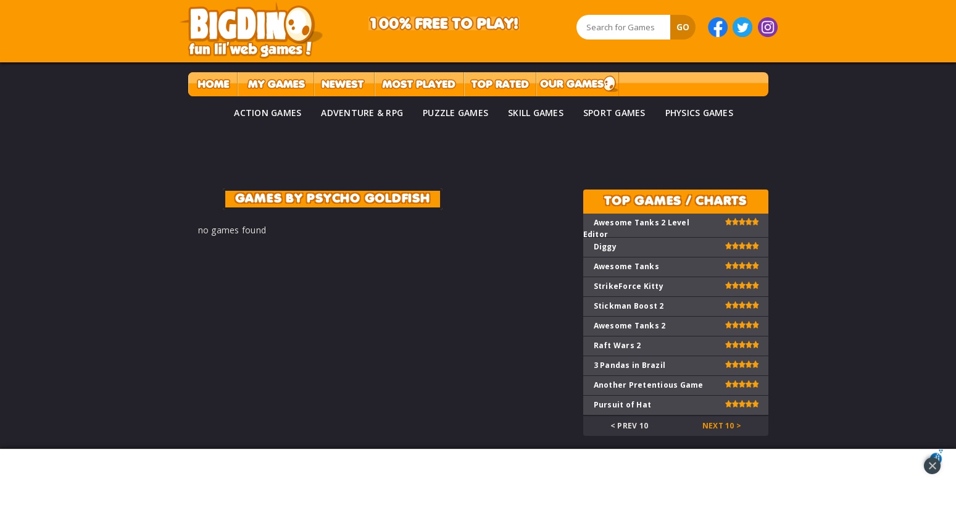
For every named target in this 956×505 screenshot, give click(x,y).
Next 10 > (721, 425)
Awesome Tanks (626, 266)
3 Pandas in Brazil (630, 365)
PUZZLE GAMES (455, 113)
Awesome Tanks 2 (630, 325)
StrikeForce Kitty (628, 286)
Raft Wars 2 (617, 345)
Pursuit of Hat (623, 404)
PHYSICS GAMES (699, 113)
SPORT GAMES (614, 113)
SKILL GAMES (535, 113)
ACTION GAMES (267, 113)
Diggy (605, 246)
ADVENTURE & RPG (362, 113)
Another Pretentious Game (649, 385)
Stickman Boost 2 (629, 306)
